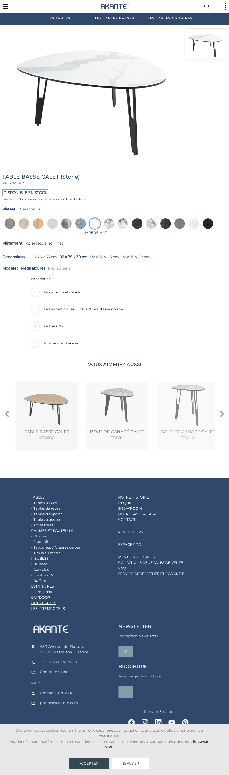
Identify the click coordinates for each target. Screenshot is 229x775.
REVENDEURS (123, 532)
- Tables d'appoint (39, 514)
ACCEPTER (89, 763)
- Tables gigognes (39, 519)
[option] (59, 18)
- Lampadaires (36, 592)
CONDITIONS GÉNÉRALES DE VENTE (143, 562)
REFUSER (130, 763)
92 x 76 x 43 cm (104, 257)
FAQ (115, 568)
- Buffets (31, 580)
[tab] (114, 280)
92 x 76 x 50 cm (136, 257)
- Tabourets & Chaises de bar (48, 547)
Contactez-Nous (64, 672)
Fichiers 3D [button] (47, 326)
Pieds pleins (59, 268)
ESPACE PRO (122, 544)
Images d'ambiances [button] (55, 343)
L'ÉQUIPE (119, 503)
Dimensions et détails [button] (56, 292)
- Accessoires (35, 525)
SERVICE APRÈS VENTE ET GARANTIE (144, 574)
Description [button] (41, 279)
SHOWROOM (123, 508)
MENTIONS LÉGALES (129, 557)
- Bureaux (32, 564)
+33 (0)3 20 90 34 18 (67, 662)
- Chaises (32, 536)
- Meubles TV (35, 575)
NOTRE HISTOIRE (126, 497)
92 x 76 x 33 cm (43, 257)
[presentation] (7, 414)
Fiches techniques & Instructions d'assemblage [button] (77, 309)
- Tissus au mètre (39, 553)
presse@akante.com (68, 703)
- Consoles (33, 569)
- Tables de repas (38, 508)
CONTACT (120, 519)
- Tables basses (37, 503)
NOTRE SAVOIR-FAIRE (131, 514)
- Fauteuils (33, 542)
